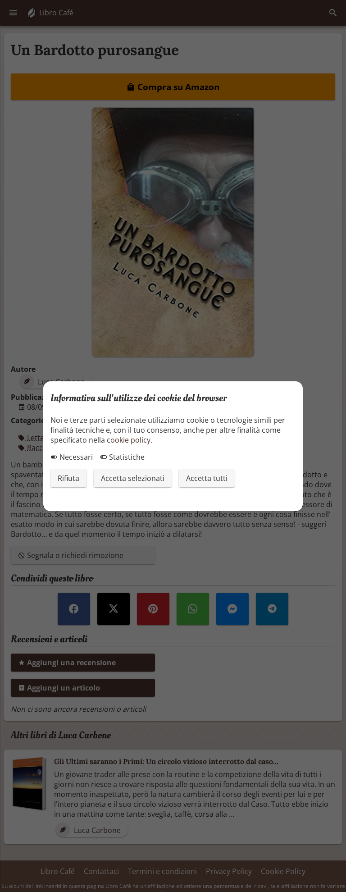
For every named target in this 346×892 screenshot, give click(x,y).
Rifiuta (68, 478)
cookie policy (128, 440)
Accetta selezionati (132, 478)
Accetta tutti (207, 478)
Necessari (71, 457)
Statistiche (122, 457)
